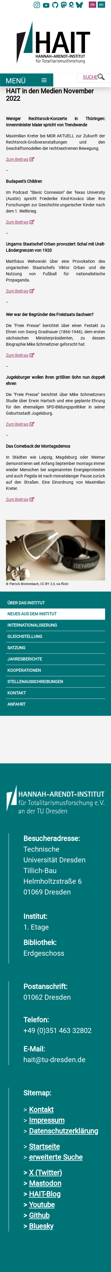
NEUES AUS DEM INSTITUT (32, 613)
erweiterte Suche (56, 1157)
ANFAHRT (16, 704)
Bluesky (41, 1226)
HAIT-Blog (44, 1194)
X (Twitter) (45, 1173)
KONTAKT (16, 693)
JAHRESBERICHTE (24, 659)
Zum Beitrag (17, 159)
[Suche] (94, 78)
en (101, 4)
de (92, 4)
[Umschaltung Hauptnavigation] (26, 80)
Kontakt (41, 1110)
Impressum (47, 1120)
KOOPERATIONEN (24, 670)
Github (39, 1215)
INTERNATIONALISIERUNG (32, 625)
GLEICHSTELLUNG (24, 636)
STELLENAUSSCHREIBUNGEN (35, 681)
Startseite (44, 1146)
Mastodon (45, 1183)
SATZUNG (16, 647)
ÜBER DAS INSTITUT (26, 602)
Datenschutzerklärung (63, 1131)
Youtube (42, 1205)
